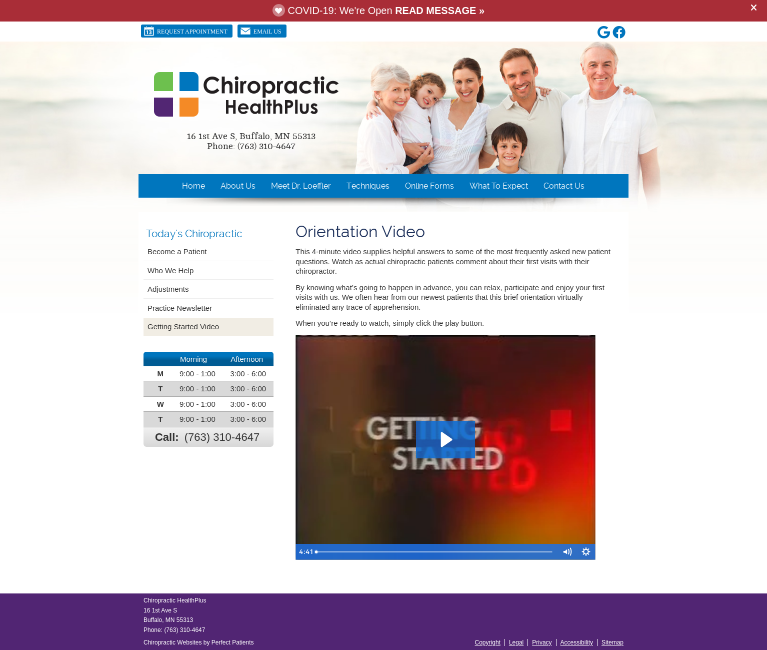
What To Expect (499, 186)
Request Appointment (186, 31)
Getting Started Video (183, 326)
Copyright (487, 642)
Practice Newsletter (180, 308)
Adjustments (168, 289)
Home (193, 186)
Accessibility (576, 642)
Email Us (261, 31)
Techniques (368, 186)
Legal (516, 642)
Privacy (542, 642)
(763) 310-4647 (222, 437)
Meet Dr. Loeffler (301, 186)
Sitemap (613, 642)
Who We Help (171, 270)
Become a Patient (177, 251)
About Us (238, 186)
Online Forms (429, 186)
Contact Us (564, 186)
